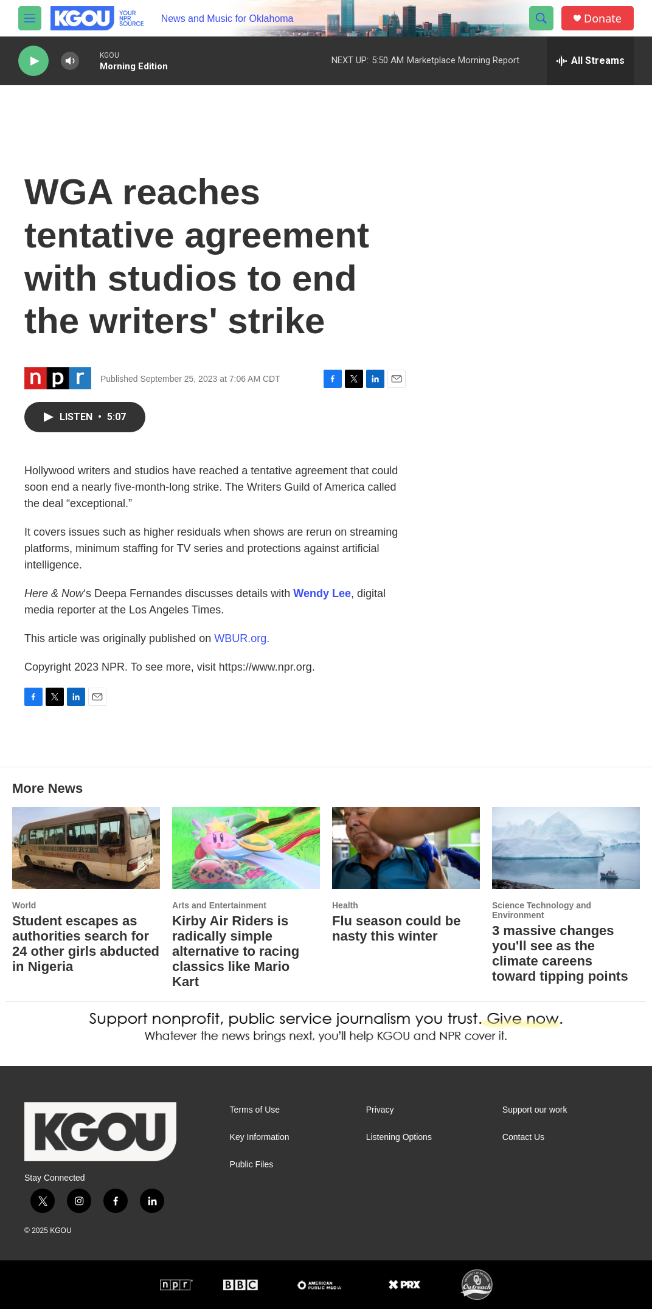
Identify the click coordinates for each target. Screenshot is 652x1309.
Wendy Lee (322, 593)
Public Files (252, 1164)
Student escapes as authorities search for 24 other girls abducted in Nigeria (85, 943)
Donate (603, 18)
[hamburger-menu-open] (29, 18)
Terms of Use (255, 1109)
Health (345, 905)
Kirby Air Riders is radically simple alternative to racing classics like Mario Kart (235, 951)
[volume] (70, 61)
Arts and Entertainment (219, 905)
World (24, 905)
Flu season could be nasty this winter (396, 928)
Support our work (534, 1109)
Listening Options (399, 1137)
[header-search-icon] (541, 18)
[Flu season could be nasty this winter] (406, 848)
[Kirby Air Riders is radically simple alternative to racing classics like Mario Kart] (246, 848)
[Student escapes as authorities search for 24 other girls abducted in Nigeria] (86, 848)
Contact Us (523, 1137)
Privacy (380, 1109)
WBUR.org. (241, 638)
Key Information (260, 1137)
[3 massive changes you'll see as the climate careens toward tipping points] (566, 848)
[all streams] (590, 60)
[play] (33, 61)
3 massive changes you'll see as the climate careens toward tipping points (560, 953)
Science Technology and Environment (541, 910)
